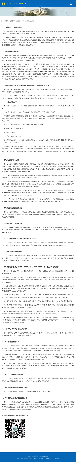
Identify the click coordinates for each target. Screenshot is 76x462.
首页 (4, 21)
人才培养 (9, 21)
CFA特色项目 (17, 21)
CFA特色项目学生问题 (28, 21)
